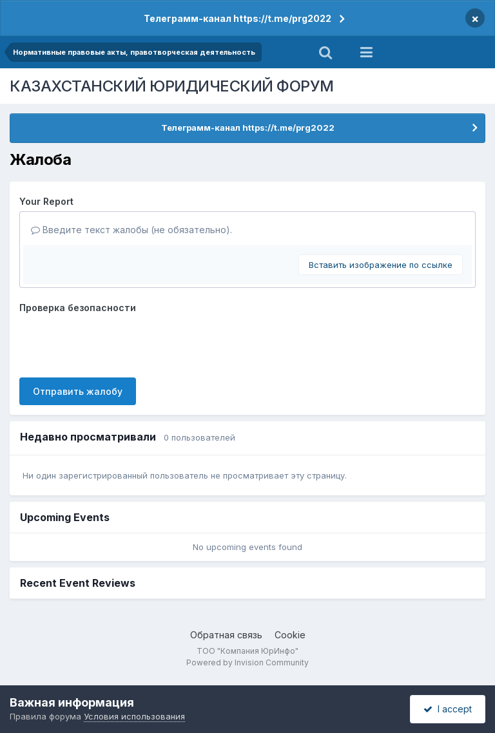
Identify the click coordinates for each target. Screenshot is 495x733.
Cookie (290, 634)
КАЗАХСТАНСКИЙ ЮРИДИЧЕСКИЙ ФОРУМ (172, 86)
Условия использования (134, 716)
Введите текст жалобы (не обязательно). (131, 229)
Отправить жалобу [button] (77, 391)
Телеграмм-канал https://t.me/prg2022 (237, 18)
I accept (447, 708)
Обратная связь (226, 634)
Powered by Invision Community (247, 662)
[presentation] (117, 343)
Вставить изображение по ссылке (380, 265)
